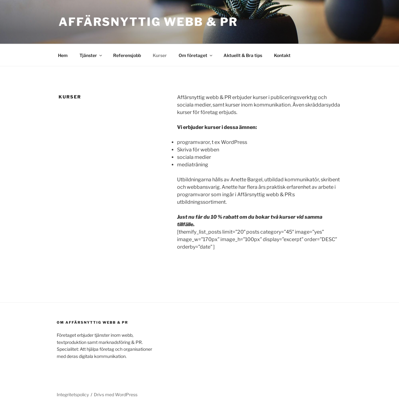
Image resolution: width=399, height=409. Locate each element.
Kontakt (282, 55)
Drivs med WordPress (115, 394)
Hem (63, 55)
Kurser (160, 55)
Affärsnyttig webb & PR (148, 22)
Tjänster (91, 55)
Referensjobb (127, 55)
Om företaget (196, 55)
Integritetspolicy (73, 394)
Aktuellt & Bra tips (243, 55)
